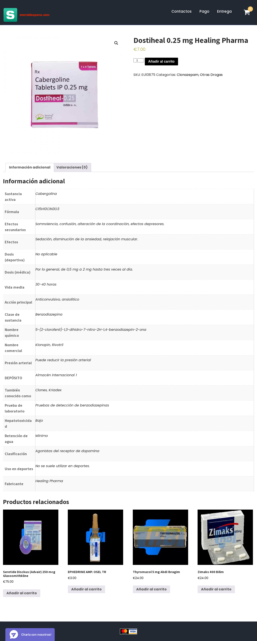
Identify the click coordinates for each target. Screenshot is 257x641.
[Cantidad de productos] (138, 60)
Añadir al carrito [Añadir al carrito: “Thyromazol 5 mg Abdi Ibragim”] (151, 589)
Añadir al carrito (161, 61)
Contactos (181, 11)
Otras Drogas (211, 74)
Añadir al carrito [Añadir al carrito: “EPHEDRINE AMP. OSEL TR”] (86, 589)
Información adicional (29, 167)
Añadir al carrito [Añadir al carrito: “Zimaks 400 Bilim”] (216, 589)
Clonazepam (187, 74)
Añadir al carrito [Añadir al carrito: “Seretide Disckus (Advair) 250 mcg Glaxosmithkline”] (21, 593)
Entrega (224, 11)
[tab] (29, 167)
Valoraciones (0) (72, 167)
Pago (204, 11)
